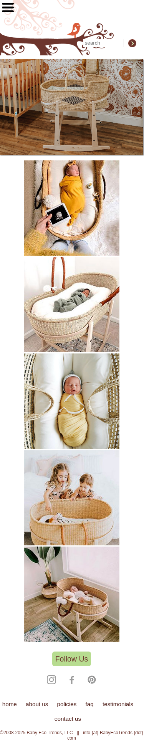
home (9, 704)
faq (90, 704)
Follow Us (71, 659)
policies (67, 704)
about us (37, 704)
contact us (68, 718)
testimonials (118, 704)
